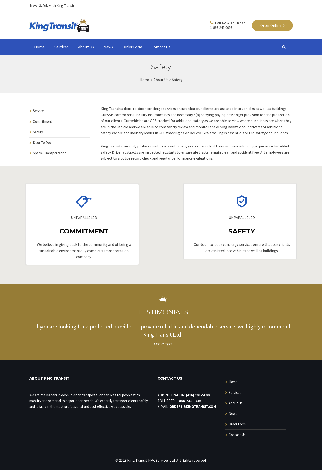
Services (61, 47)
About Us (86, 47)
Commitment (42, 121)
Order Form (132, 47)
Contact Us (161, 47)
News (108, 47)
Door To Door (43, 142)
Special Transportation (49, 153)
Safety (38, 132)
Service (38, 111)
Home (39, 47)
